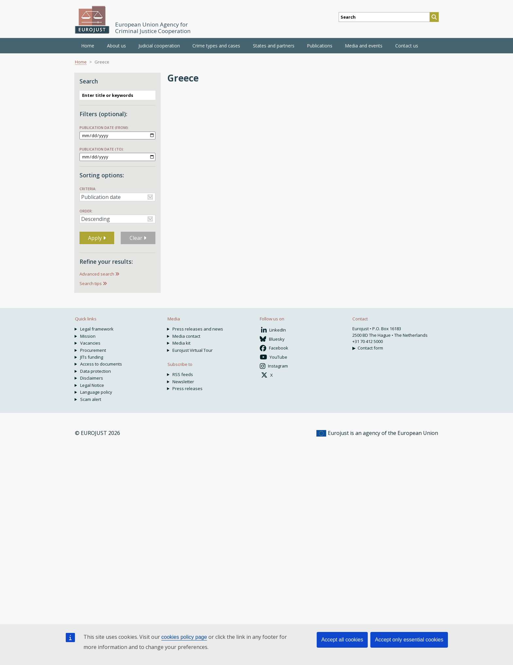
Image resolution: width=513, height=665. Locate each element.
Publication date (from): (104, 127)
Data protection (95, 371)
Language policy (96, 392)
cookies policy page (184, 637)
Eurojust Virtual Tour (192, 350)
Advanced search (97, 274)
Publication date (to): (102, 149)
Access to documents (101, 364)
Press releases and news (197, 329)
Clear (138, 238)
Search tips (91, 283)
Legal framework (97, 329)
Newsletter (183, 382)
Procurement (93, 350)
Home (87, 46)
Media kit (181, 343)
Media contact (186, 336)
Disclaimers (91, 378)
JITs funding (91, 357)
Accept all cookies (342, 639)
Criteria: (88, 188)
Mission (88, 336)
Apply (97, 238)
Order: (86, 210)
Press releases (187, 388)
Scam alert (90, 399)
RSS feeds (182, 374)
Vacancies (90, 343)
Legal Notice (92, 385)
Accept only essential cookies (409, 639)
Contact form (370, 348)
